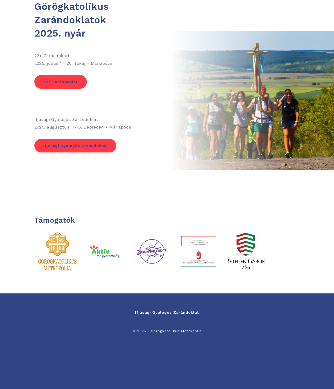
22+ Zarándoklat (60, 82)
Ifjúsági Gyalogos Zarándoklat (75, 145)
